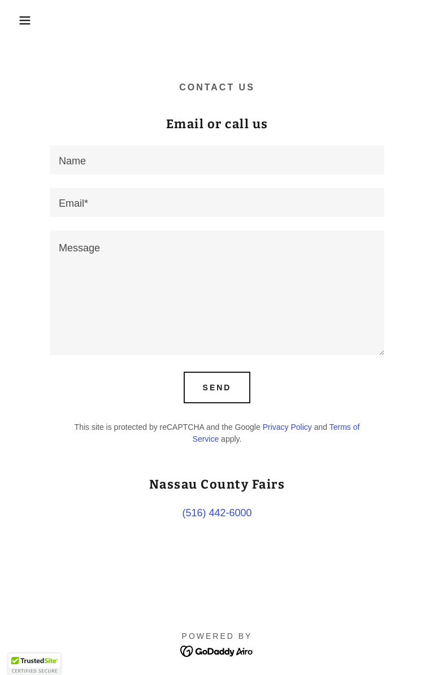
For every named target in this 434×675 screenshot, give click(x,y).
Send (217, 387)
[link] (217, 650)
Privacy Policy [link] (287, 427)
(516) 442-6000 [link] (216, 513)
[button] (22, 20)
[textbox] (217, 160)
